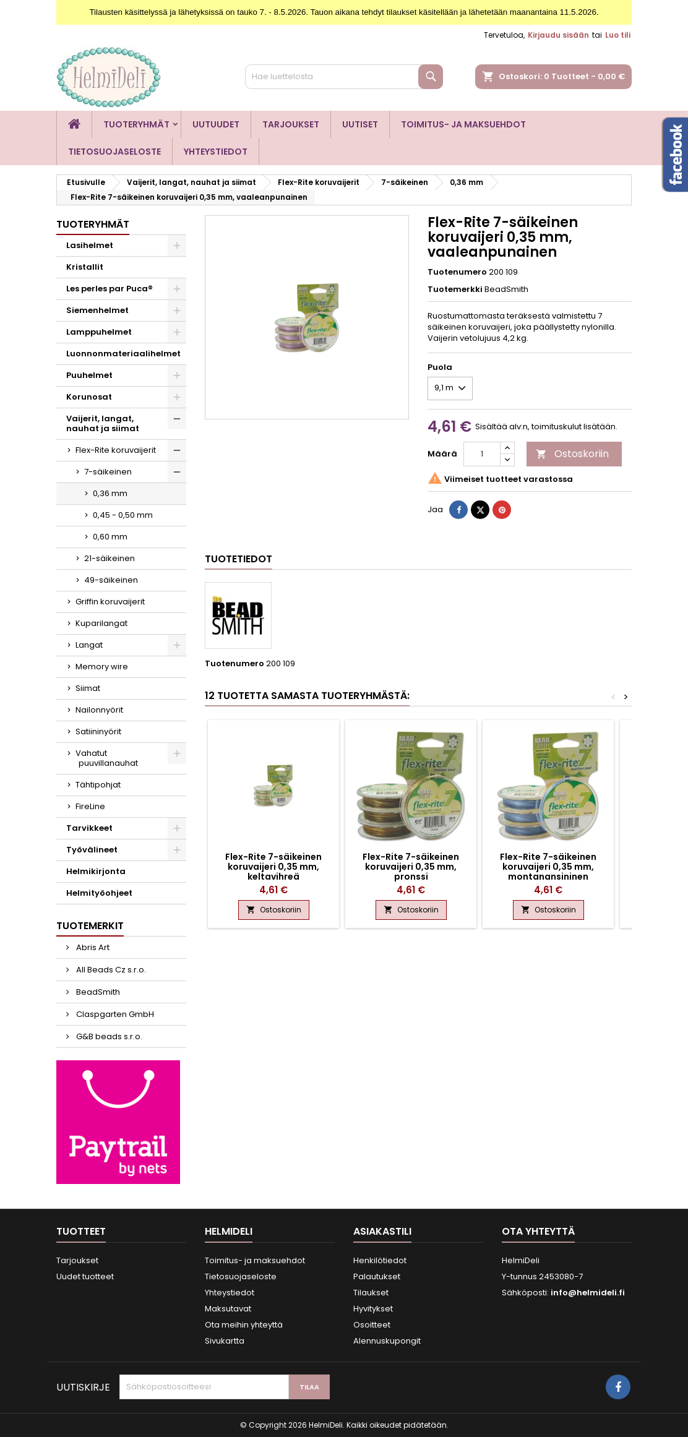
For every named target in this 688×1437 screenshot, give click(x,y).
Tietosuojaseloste (114, 151)
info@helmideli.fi (588, 1292)
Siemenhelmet (97, 310)
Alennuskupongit (387, 1341)
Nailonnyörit (99, 710)
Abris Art (92, 947)
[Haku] (344, 76)
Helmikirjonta (96, 871)
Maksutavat (228, 1309)
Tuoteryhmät (136, 124)
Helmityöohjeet (99, 893)
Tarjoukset (290, 124)
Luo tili (617, 35)
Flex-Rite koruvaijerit (115, 450)
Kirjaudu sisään (558, 35)
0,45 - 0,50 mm (123, 515)
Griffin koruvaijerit (110, 601)
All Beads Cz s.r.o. (110, 970)
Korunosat (89, 397)
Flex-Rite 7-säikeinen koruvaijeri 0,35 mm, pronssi (411, 867)
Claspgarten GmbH (114, 1014)
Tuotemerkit (90, 926)
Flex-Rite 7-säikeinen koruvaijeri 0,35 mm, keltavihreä (273, 867)
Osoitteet (371, 1325)
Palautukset (376, 1276)
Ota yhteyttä (538, 1231)
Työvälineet (92, 850)
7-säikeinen (108, 472)
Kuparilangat (101, 623)
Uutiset (360, 124)
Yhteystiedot (215, 151)
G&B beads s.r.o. (108, 1036)
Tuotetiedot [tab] (238, 559)
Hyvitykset (373, 1309)
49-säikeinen (111, 580)
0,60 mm (110, 537)
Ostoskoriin (572, 454)
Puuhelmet (89, 375)
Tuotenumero (457, 272)
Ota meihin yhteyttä (244, 1325)
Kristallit (84, 267)
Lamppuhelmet (99, 332)
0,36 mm (110, 493)
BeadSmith (97, 992)
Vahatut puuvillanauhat (106, 758)
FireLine (90, 806)
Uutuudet (215, 124)
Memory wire (101, 666)
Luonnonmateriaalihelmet (123, 353)
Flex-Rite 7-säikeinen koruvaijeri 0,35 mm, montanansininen (548, 867)
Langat (89, 645)
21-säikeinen (109, 558)
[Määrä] (482, 454)
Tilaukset (371, 1292)
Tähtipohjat (98, 785)
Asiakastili (382, 1231)
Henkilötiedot (379, 1260)
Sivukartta (224, 1341)
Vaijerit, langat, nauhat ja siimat (102, 423)
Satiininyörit (98, 731)
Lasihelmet (89, 245)
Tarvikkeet (89, 828)
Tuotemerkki (455, 289)
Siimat (87, 688)
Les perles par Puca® (109, 288)
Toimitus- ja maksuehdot (463, 124)
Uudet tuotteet (85, 1276)
